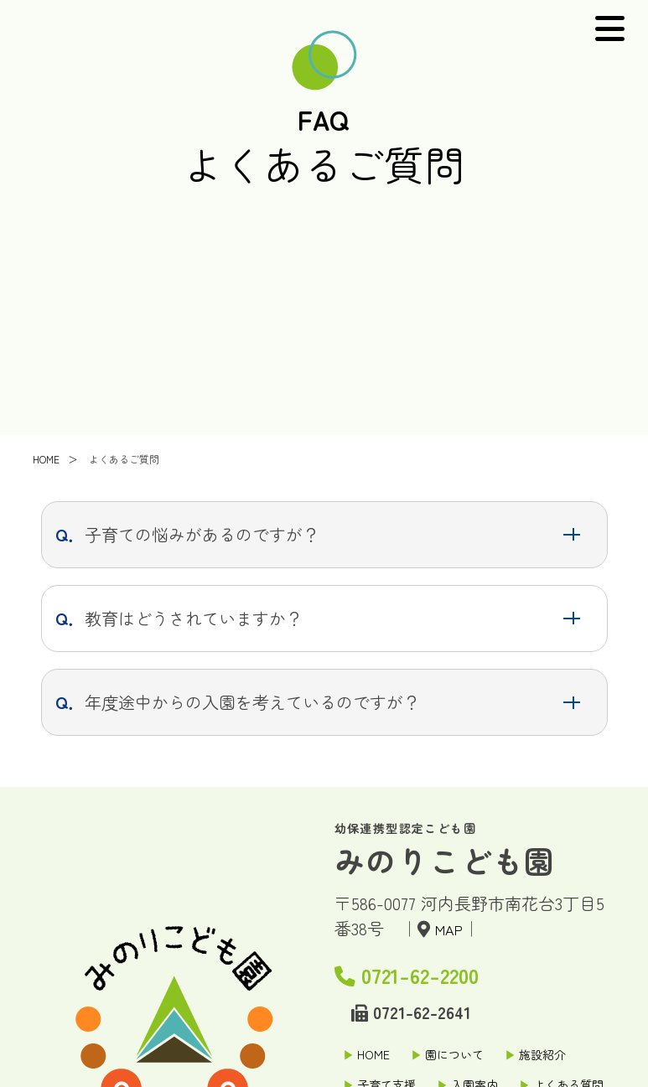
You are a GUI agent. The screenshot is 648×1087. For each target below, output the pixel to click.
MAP (452, 928)
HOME (373, 1054)
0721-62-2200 (439, 970)
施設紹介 (542, 1054)
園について (454, 1054)
